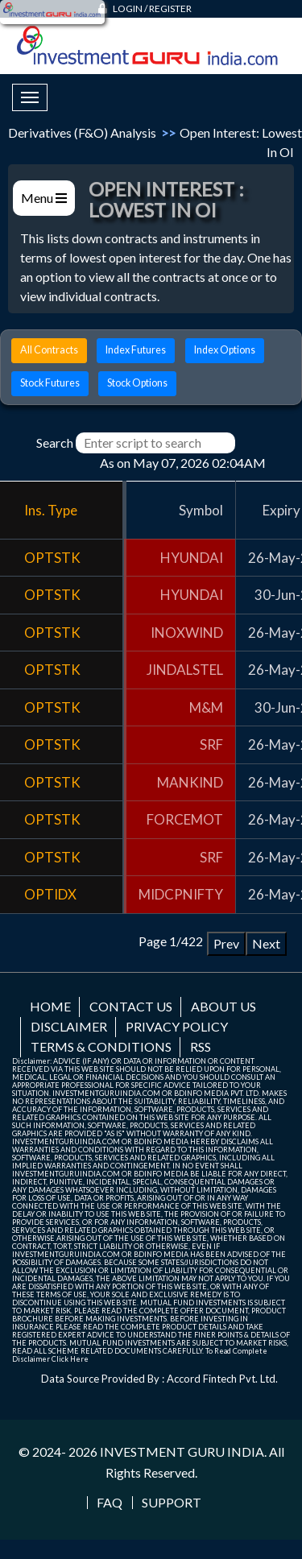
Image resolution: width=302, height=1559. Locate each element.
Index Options (224, 350)
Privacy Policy (177, 1026)
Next (266, 943)
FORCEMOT (185, 819)
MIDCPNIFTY (181, 894)
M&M (206, 707)
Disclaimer (69, 1026)
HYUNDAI (191, 557)
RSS (200, 1046)
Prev (226, 943)
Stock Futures (50, 383)
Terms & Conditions (101, 1046)
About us (223, 1006)
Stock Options (137, 383)
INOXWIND (187, 632)
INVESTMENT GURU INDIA (182, 1451)
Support (171, 1502)
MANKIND (190, 782)
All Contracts (49, 350)
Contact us (130, 1006)
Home (50, 1006)
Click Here (70, 1358)
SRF (211, 744)
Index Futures (135, 350)
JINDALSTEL (185, 669)
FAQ (109, 1502)
